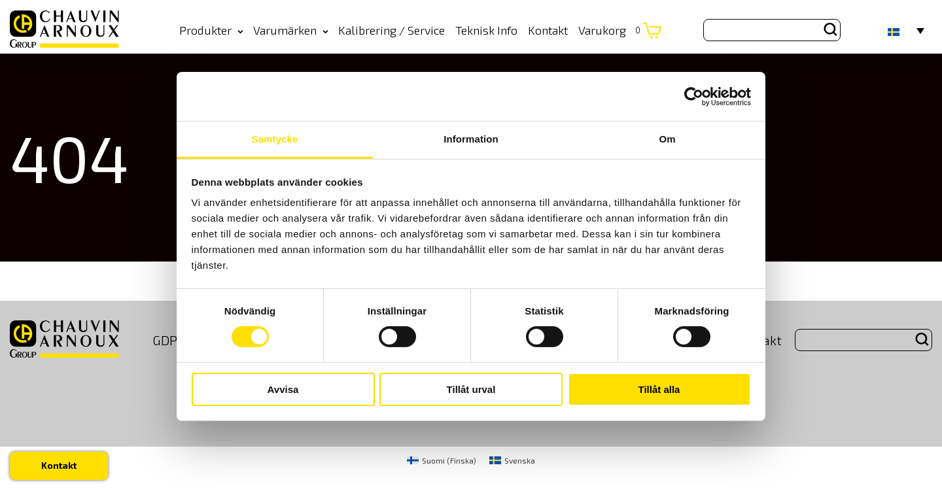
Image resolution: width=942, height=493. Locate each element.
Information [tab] (471, 138)
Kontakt (548, 30)
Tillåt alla (659, 389)
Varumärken (290, 30)
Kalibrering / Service (391, 30)
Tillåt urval (471, 389)
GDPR (169, 340)
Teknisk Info (486, 30)
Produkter (211, 30)
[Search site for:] (772, 30)
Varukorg (609, 30)
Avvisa (283, 389)
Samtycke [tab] (275, 138)
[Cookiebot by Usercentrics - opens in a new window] (694, 96)
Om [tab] (667, 138)
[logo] (64, 29)
